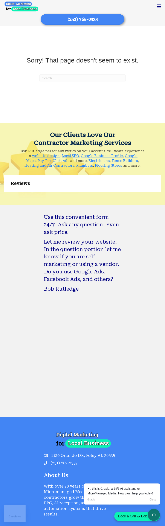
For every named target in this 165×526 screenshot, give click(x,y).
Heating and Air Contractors (49, 165)
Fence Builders (125, 161)
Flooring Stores (108, 165)
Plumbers (84, 165)
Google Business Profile (102, 156)
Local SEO (70, 156)
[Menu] (159, 6)
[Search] (82, 78)
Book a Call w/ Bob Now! (137, 516)
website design (46, 156)
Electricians (99, 161)
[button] (4, 196)
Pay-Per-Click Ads (53, 161)
